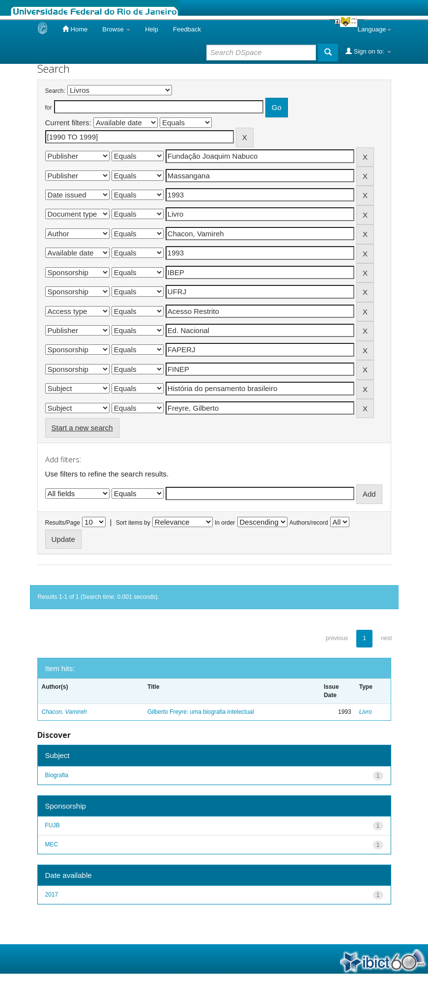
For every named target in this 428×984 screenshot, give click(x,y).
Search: (55, 90)
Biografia (56, 775)
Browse (116, 29)
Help (151, 29)
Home (74, 29)
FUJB (52, 825)
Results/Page (62, 522)
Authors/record (308, 522)
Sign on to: (368, 51)
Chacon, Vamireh (64, 711)
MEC (51, 844)
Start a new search (82, 427)
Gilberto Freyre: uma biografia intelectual (200, 711)
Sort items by (133, 522)
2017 (51, 894)
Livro (365, 711)
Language (374, 29)
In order (225, 522)
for (48, 107)
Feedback (187, 29)
